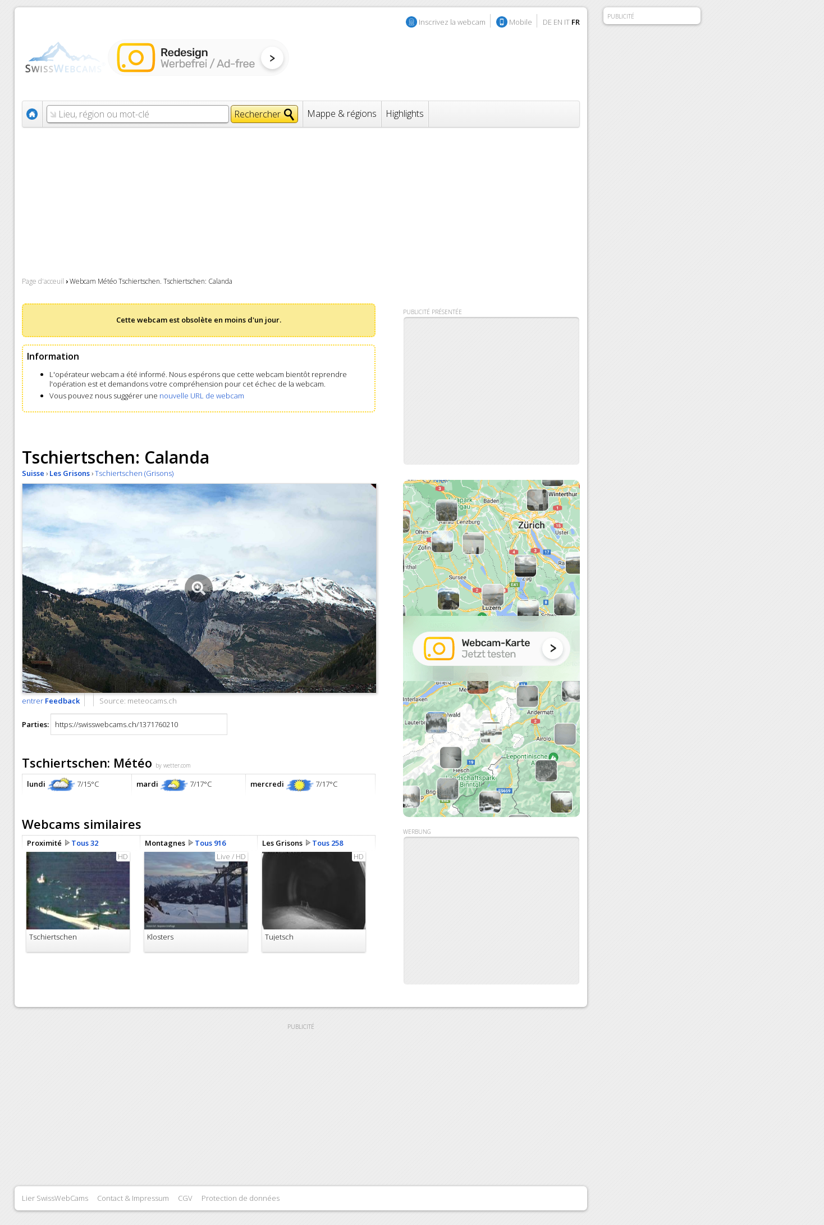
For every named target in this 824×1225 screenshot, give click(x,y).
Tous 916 (210, 843)
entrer (51, 701)
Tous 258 (327, 843)
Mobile (520, 22)
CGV (185, 1198)
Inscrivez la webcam (452, 22)
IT (567, 22)
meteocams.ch (152, 701)
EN (557, 22)
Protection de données (241, 1198)
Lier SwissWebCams (55, 1198)
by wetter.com (173, 765)
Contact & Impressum (133, 1198)
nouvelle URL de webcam (201, 396)
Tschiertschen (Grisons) (134, 473)
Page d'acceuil (43, 281)
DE (547, 22)
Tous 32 (84, 843)
